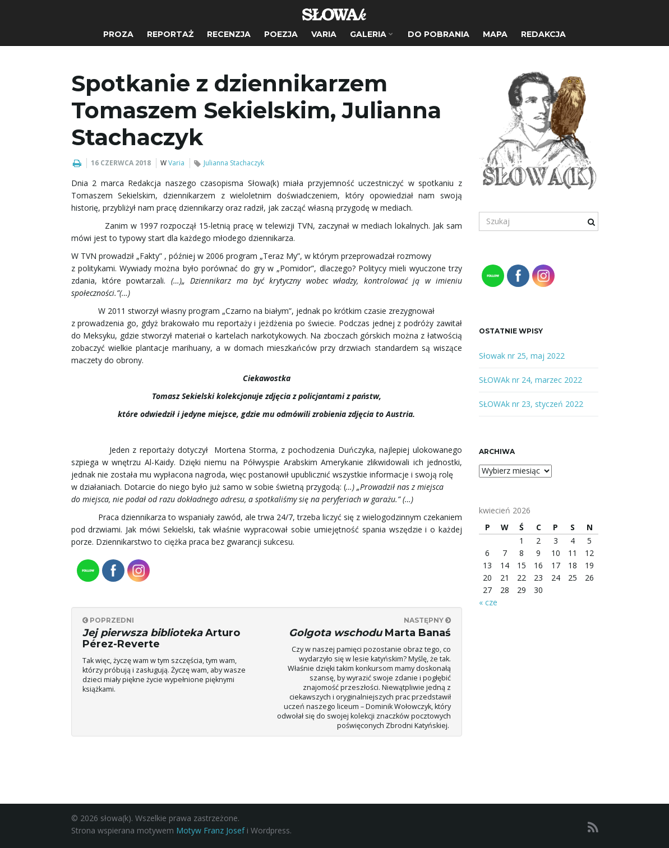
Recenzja (229, 34)
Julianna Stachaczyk (234, 163)
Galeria (371, 34)
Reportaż (170, 34)
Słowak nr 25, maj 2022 (522, 355)
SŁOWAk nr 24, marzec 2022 (530, 379)
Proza (118, 34)
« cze (488, 602)
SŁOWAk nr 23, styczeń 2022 (531, 403)
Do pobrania (438, 34)
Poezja (281, 34)
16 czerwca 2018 (121, 163)
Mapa (495, 34)
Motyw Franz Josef (210, 830)
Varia (323, 34)
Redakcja (543, 34)
